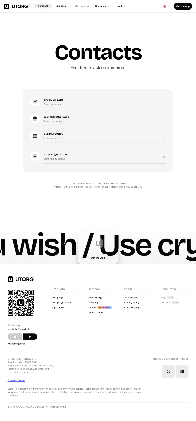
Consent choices (16, 380)
